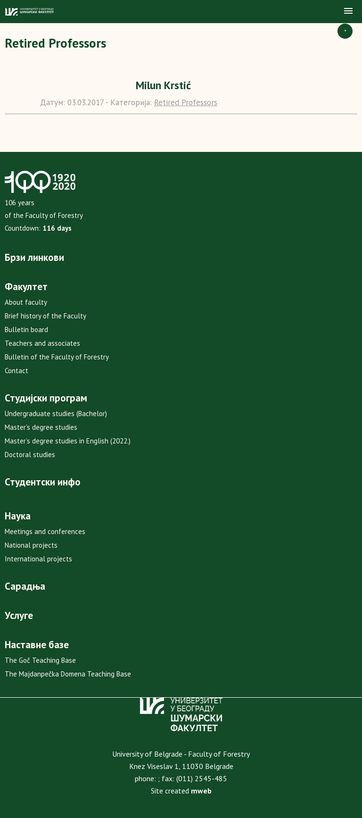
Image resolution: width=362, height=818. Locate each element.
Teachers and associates (42, 343)
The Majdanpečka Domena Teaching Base (68, 673)
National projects (31, 545)
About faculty (26, 302)
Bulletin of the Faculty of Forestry (57, 356)
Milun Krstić (163, 85)
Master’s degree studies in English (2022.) (68, 440)
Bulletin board (26, 329)
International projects (38, 558)
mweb (201, 790)
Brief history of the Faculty (45, 315)
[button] (348, 11)
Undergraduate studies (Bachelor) (56, 413)
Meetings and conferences (45, 531)
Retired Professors (185, 102)
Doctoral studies (30, 454)
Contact (16, 370)
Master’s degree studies (41, 427)
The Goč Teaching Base (40, 660)
